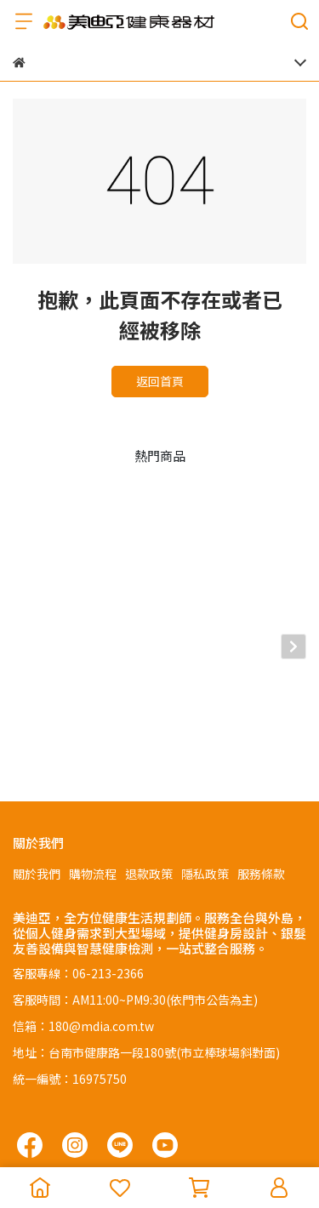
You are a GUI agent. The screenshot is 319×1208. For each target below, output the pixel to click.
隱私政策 (205, 772)
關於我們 (36, 772)
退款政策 (149, 772)
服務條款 (261, 772)
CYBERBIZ (113, 1143)
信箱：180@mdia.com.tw (83, 924)
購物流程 (93, 772)
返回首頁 (160, 381)
